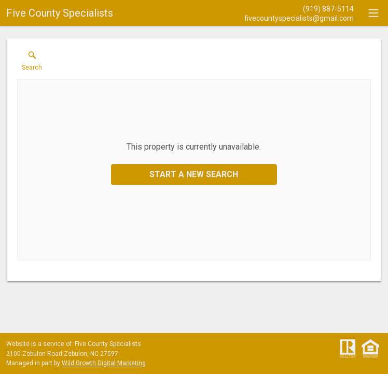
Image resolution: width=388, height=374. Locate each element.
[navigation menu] (373, 13)
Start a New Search (193, 174)
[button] (32, 63)
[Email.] (299, 17)
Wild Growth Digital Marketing (104, 363)
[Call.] (299, 8)
